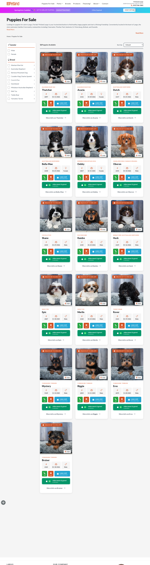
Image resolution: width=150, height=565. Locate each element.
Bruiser (46, 460)
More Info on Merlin (91, 340)
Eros (115, 386)
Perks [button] (59, 4)
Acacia (81, 90)
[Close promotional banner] (134, 10)
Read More (139, 33)
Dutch (116, 90)
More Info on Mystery (56, 414)
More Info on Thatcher (56, 118)
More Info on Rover (127, 340)
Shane (45, 238)
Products (76, 4)
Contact (105, 4)
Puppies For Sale (48, 4)
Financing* (87, 4)
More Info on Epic (56, 340)
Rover (116, 312)
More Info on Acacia (92, 118)
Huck (116, 238)
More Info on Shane (56, 266)
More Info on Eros (127, 414)
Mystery (46, 386)
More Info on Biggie (91, 414)
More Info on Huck (127, 266)
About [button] (95, 4)
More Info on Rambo (91, 266)
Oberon (117, 164)
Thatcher (47, 90)
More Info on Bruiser (56, 488)
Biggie (80, 386)
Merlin (80, 312)
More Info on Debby (91, 192)
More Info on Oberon (127, 192)
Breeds (68, 4)
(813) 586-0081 (137, 5)
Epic (44, 312)
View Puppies (128, 10)
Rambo (81, 238)
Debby (80, 164)
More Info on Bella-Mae (56, 192)
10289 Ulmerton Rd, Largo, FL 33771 (133, 3)
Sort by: (119, 45)
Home (9, 37)
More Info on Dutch (127, 118)
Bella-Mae (47, 164)
